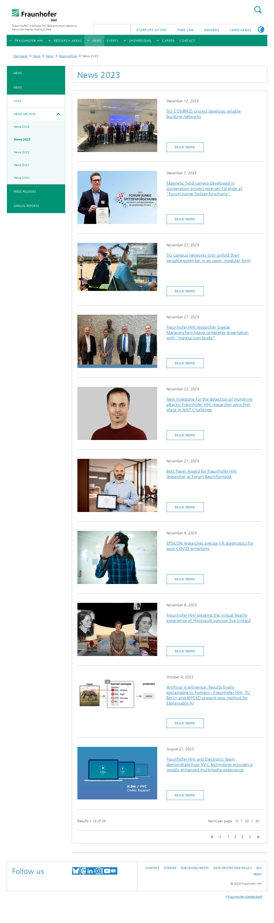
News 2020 (22, 178)
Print (258, 874)
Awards (211, 30)
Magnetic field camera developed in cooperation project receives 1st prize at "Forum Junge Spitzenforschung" (204, 188)
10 (236, 821)
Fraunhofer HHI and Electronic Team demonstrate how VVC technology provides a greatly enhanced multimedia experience (209, 764)
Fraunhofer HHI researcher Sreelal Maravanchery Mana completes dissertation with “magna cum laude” (208, 332)
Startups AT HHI (151, 30)
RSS (259, 868)
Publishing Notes (195, 868)
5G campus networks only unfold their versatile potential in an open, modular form (209, 258)
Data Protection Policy (232, 868)
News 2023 (22, 139)
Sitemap (170, 868)
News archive (68, 56)
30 (257, 821)
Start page (20, 56)
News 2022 (22, 152)
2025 (17, 101)
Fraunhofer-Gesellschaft (245, 897)
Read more (185, 147)
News (36, 56)
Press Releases (25, 191)
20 (247, 821)
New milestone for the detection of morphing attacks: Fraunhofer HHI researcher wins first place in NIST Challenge (210, 404)
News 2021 (22, 165)
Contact (153, 868)
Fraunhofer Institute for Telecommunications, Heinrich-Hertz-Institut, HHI (44, 27)
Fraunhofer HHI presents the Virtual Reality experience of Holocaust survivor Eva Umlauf (209, 618)
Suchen (258, 9)
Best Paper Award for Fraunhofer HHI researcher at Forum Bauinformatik (202, 474)
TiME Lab (185, 30)
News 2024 (22, 127)
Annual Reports (26, 206)
